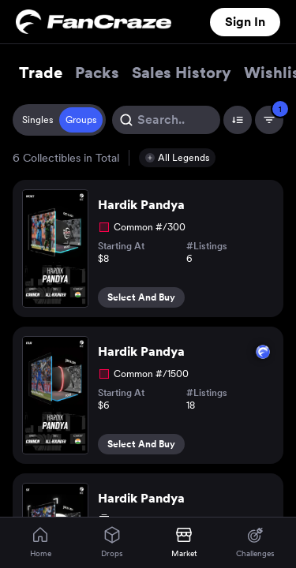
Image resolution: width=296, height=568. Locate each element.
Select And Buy (141, 297)
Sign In (245, 21)
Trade (40, 72)
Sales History (181, 72)
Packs (97, 72)
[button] (177, 157)
